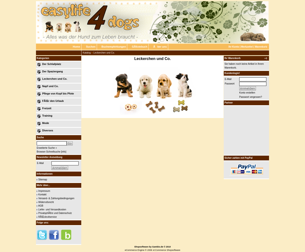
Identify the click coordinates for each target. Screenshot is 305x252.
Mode (45, 123)
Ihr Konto (234, 46)
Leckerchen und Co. (104, 52)
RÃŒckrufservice (47, 217)
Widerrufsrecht (46, 202)
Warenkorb (261, 46)
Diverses (47, 130)
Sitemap (42, 179)
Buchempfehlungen (114, 46)
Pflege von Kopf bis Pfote (58, 93)
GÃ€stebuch (139, 46)
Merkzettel (247, 46)
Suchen (91, 46)
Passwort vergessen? (250, 97)
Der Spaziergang (52, 71)
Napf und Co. (50, 86)
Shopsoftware (141, 247)
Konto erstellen (247, 92)
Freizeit (46, 108)
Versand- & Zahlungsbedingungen (56, 198)
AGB (40, 205)
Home (76, 46)
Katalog (87, 52)
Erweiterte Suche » (47, 148)
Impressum (44, 191)
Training (47, 115)
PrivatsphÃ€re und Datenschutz (55, 213)
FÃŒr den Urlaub (53, 100)
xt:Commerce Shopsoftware (166, 250)
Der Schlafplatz (51, 64)
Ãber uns (160, 46)
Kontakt (42, 194)
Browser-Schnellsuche (49, 151)
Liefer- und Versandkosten (52, 209)
